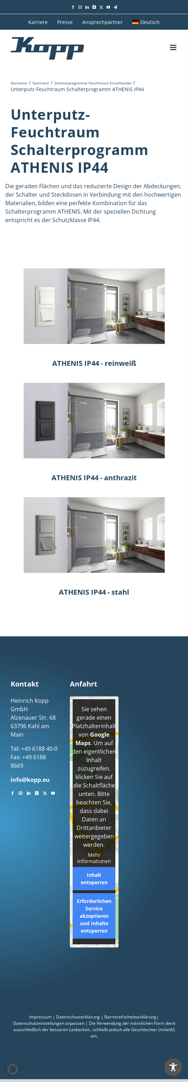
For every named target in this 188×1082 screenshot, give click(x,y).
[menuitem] (146, 22)
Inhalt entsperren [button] (93, 879)
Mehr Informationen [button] (94, 858)
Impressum (40, 1017)
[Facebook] (12, 792)
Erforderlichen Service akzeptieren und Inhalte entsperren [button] (94, 916)
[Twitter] (45, 792)
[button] (12, 1069)
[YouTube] (53, 792)
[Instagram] (20, 792)
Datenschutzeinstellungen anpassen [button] (48, 1023)
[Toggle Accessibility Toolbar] (173, 1067)
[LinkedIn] (28, 792)
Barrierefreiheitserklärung (130, 1017)
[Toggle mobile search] (160, 47)
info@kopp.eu (30, 780)
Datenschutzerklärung (78, 1017)
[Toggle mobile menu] (173, 47)
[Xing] (36, 792)
